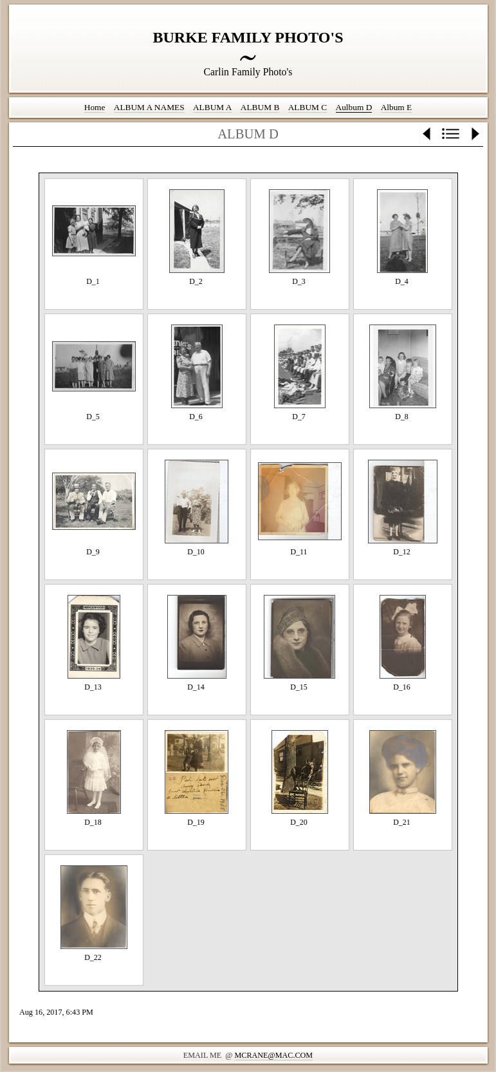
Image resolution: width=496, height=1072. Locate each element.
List (451, 134)
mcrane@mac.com (273, 1055)
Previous (427, 134)
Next (474, 134)
